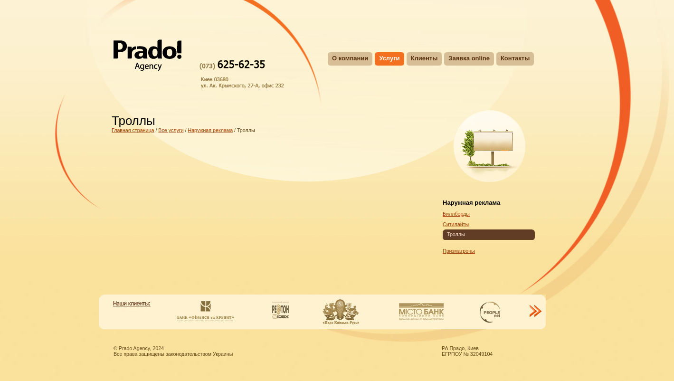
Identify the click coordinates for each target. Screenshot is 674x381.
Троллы (456, 234)
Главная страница (133, 130)
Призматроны (459, 251)
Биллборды (456, 214)
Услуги (389, 58)
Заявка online (469, 58)
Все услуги (170, 130)
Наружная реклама (210, 130)
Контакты (515, 58)
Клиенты (424, 58)
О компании (350, 58)
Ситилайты (456, 224)
